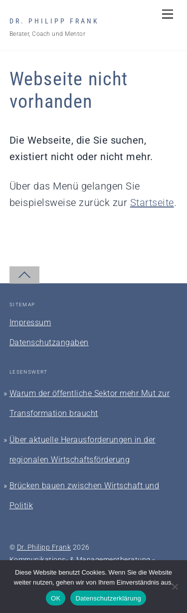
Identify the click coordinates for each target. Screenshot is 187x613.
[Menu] (168, 13)
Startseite (152, 202)
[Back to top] (24, 275)
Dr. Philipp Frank (44, 547)
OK (55, 598)
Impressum (30, 322)
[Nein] (175, 587)
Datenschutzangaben (49, 342)
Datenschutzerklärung (108, 598)
